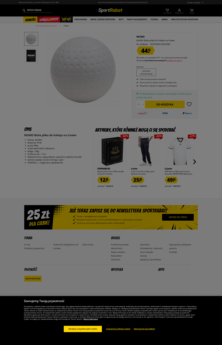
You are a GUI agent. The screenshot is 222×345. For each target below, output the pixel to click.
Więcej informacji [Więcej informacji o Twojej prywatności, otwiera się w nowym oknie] (90, 319)
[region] (111, 320)
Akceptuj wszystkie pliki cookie (82, 328)
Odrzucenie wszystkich (144, 328)
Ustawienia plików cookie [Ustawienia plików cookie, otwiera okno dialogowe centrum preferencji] (118, 328)
